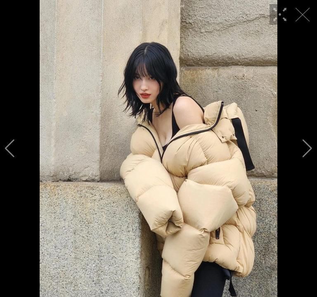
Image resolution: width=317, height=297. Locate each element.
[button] (9, 148)
